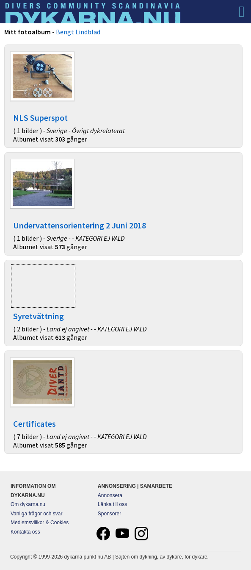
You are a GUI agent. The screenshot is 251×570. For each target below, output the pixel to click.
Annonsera (110, 495)
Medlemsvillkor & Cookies (40, 523)
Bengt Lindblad (78, 32)
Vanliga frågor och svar (37, 514)
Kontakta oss (25, 532)
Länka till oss (112, 504)
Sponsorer (109, 514)
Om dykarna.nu (28, 504)
